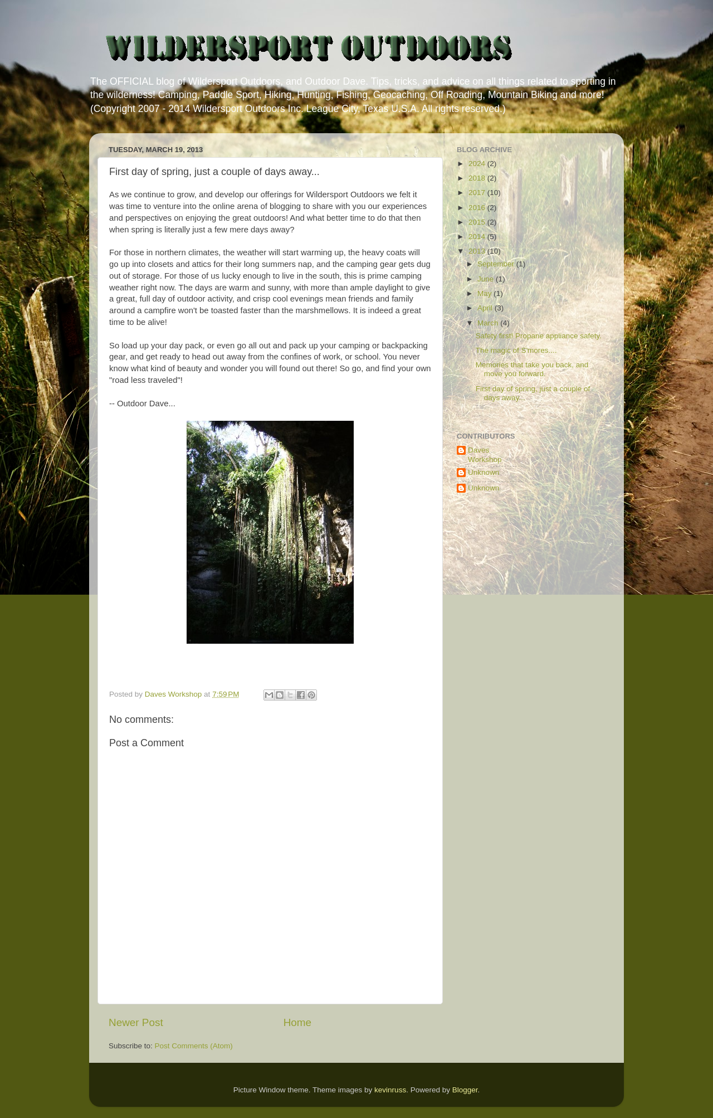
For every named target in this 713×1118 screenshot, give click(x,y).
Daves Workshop (485, 454)
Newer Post (136, 1022)
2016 (477, 207)
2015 (477, 222)
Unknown (483, 472)
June (486, 279)
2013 (477, 251)
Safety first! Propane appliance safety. (539, 336)
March (488, 323)
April (486, 308)
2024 (477, 163)
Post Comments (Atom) (194, 1046)
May (485, 293)
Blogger (465, 1090)
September (496, 264)
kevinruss (390, 1090)
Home (297, 1022)
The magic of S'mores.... (516, 350)
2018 (477, 178)
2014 (477, 236)
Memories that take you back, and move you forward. (532, 369)
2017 (477, 192)
